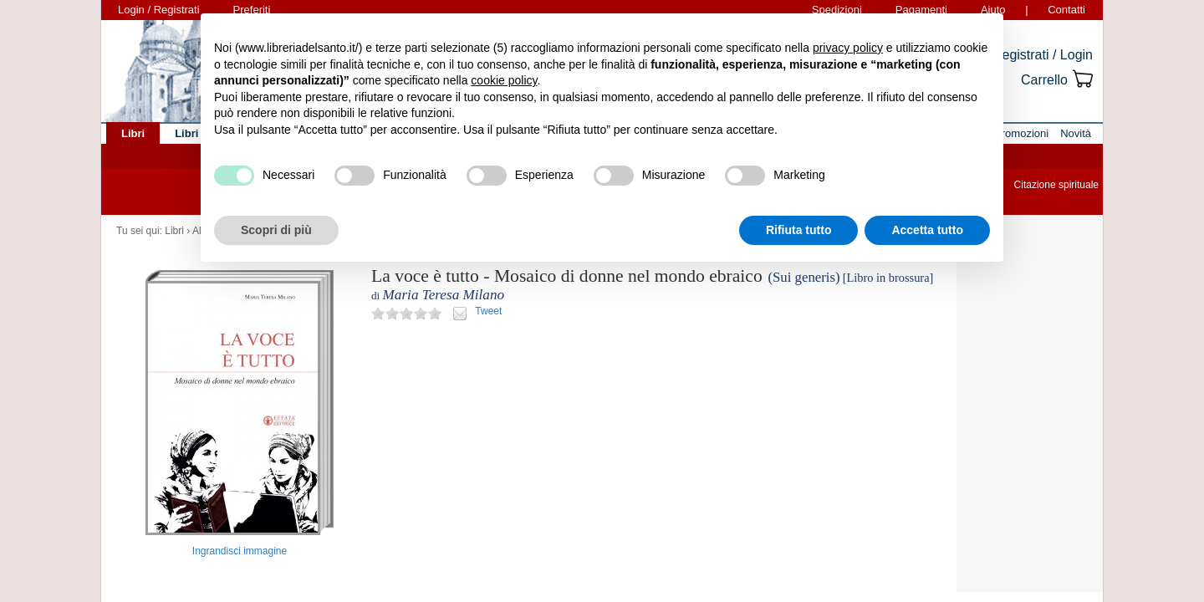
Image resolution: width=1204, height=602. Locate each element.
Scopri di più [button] (276, 230)
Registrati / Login (1042, 55)
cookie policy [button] (504, 80)
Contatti (1066, 9)
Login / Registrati (159, 9)
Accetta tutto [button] (927, 230)
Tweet (488, 311)
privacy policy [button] (848, 47)
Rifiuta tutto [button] (799, 230)
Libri (174, 231)
